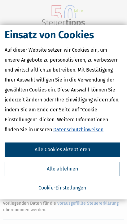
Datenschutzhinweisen (78, 130)
